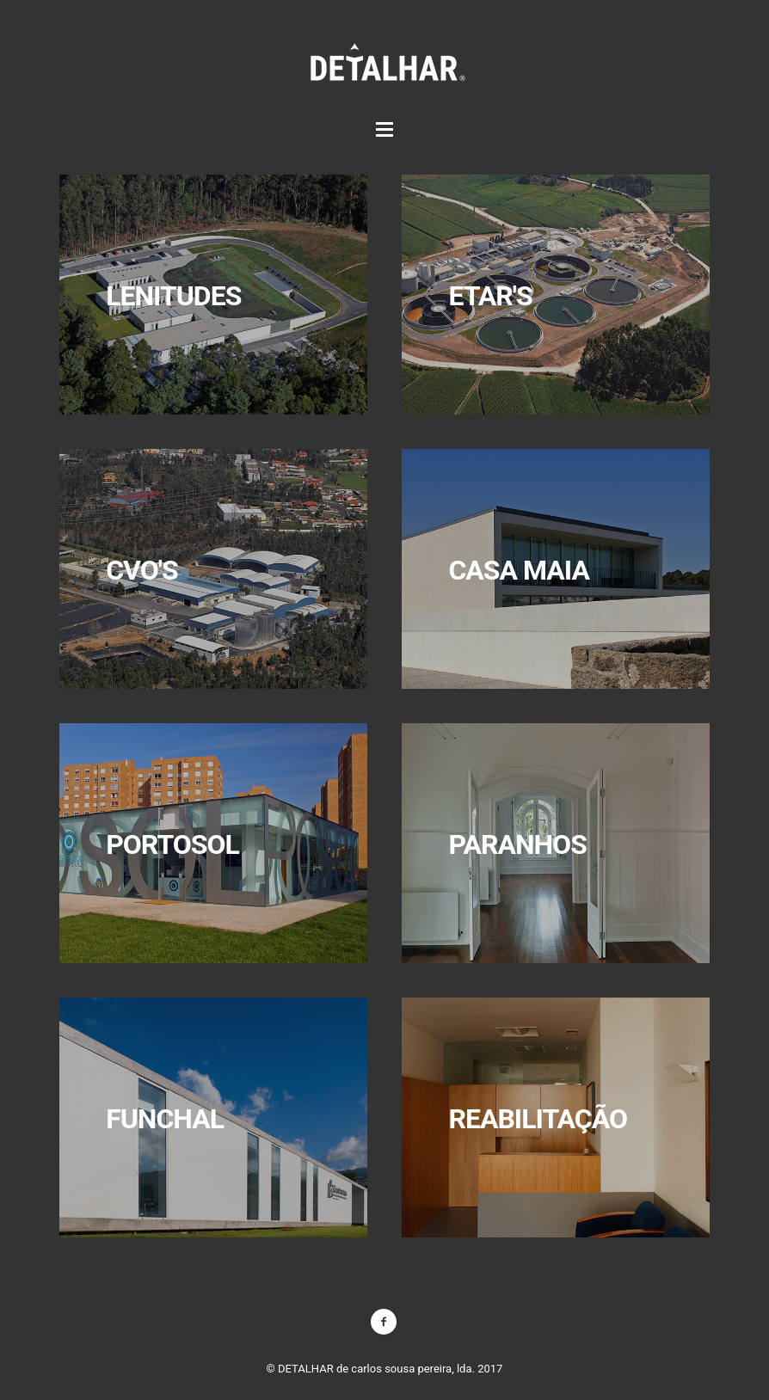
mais (556, 294)
